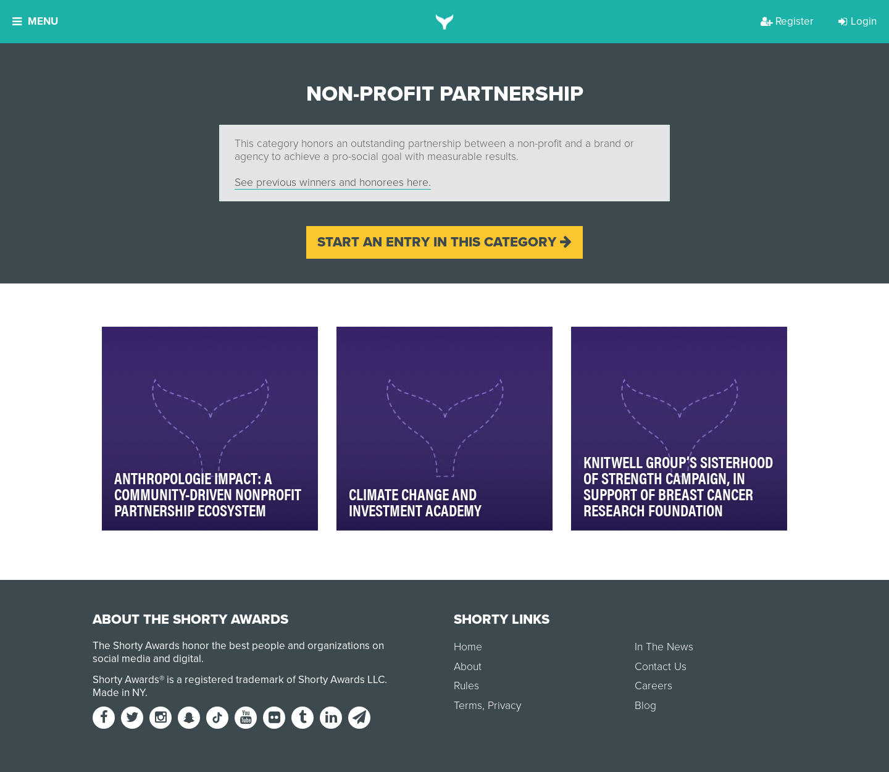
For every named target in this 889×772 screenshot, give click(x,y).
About (468, 666)
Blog (645, 705)
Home (468, 646)
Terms (468, 705)
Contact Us (661, 666)
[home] (445, 21)
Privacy (504, 705)
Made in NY (119, 692)
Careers (653, 685)
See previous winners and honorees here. (333, 182)
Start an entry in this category (444, 242)
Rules (466, 685)
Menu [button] (35, 21)
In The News (664, 646)
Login (857, 21)
